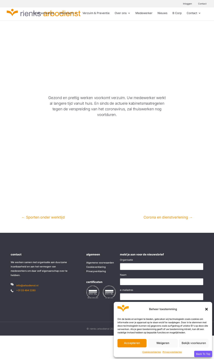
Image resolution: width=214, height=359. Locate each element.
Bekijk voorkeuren (194, 343)
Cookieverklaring (151, 352)
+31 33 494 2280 (26, 290)
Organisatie (126, 259)
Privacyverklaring (172, 352)
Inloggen (187, 3)
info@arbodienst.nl (27, 285)
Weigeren (162, 343)
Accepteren (132, 343)
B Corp (177, 13)
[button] (206, 309)
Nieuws (162, 13)
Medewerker (143, 13)
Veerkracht (66, 13)
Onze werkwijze (43, 13)
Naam (123, 274)
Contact (202, 3)
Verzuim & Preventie (96, 13)
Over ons (121, 13)
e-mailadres (126, 290)
